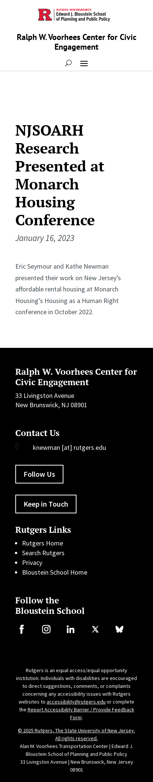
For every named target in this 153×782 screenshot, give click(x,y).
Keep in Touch (46, 504)
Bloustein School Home (54, 572)
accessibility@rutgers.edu (76, 701)
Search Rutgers (43, 552)
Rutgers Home (42, 543)
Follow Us (39, 474)
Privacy (32, 562)
